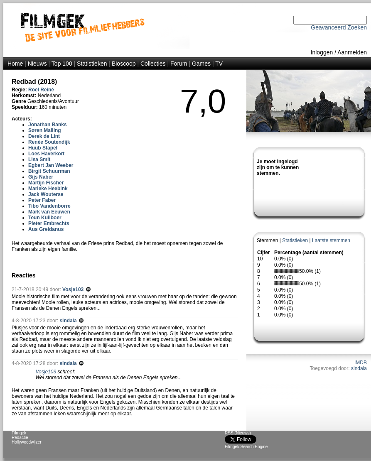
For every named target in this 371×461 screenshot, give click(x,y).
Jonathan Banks (47, 125)
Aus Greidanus (46, 229)
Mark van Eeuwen (49, 212)
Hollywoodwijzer (27, 442)
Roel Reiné (41, 90)
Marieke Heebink (48, 188)
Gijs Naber (40, 177)
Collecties (153, 63)
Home (15, 63)
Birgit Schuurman (49, 171)
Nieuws (37, 63)
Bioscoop (124, 63)
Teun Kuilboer (44, 218)
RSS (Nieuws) (238, 433)
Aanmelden (352, 52)
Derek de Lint (44, 136)
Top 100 (62, 63)
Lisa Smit (39, 159)
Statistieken (92, 63)
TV (219, 63)
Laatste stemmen (331, 240)
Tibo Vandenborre (49, 206)
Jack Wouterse (46, 194)
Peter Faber (42, 200)
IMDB (360, 362)
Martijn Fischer (46, 183)
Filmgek (19, 433)
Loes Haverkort (46, 154)
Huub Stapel (42, 148)
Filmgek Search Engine (246, 446)
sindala (359, 368)
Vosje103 (73, 289)
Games (201, 63)
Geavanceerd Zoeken (339, 27)
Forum (178, 63)
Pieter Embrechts (48, 223)
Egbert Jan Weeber (50, 165)
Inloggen (322, 52)
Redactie (20, 437)
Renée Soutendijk (49, 142)
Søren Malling (44, 130)
